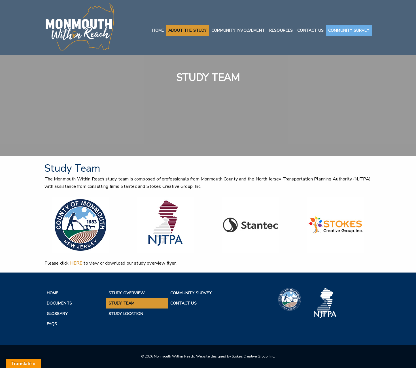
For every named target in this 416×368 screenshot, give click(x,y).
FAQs (52, 324)
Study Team (122, 303)
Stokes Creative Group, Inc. (253, 356)
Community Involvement (238, 30)
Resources (281, 30)
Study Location (126, 313)
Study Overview (127, 293)
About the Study (187, 30)
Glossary (57, 313)
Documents (59, 303)
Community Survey (349, 30)
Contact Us (310, 30)
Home (158, 30)
